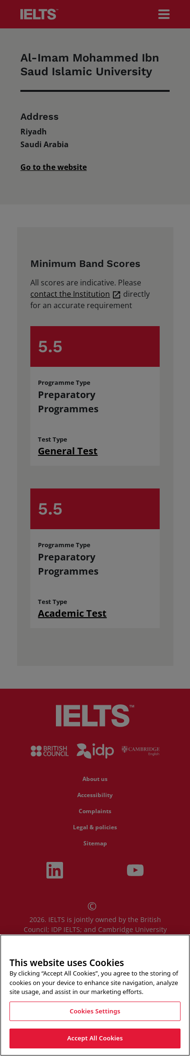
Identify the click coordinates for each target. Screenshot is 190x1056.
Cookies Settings (95, 1011)
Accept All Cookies (95, 1038)
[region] (95, 995)
